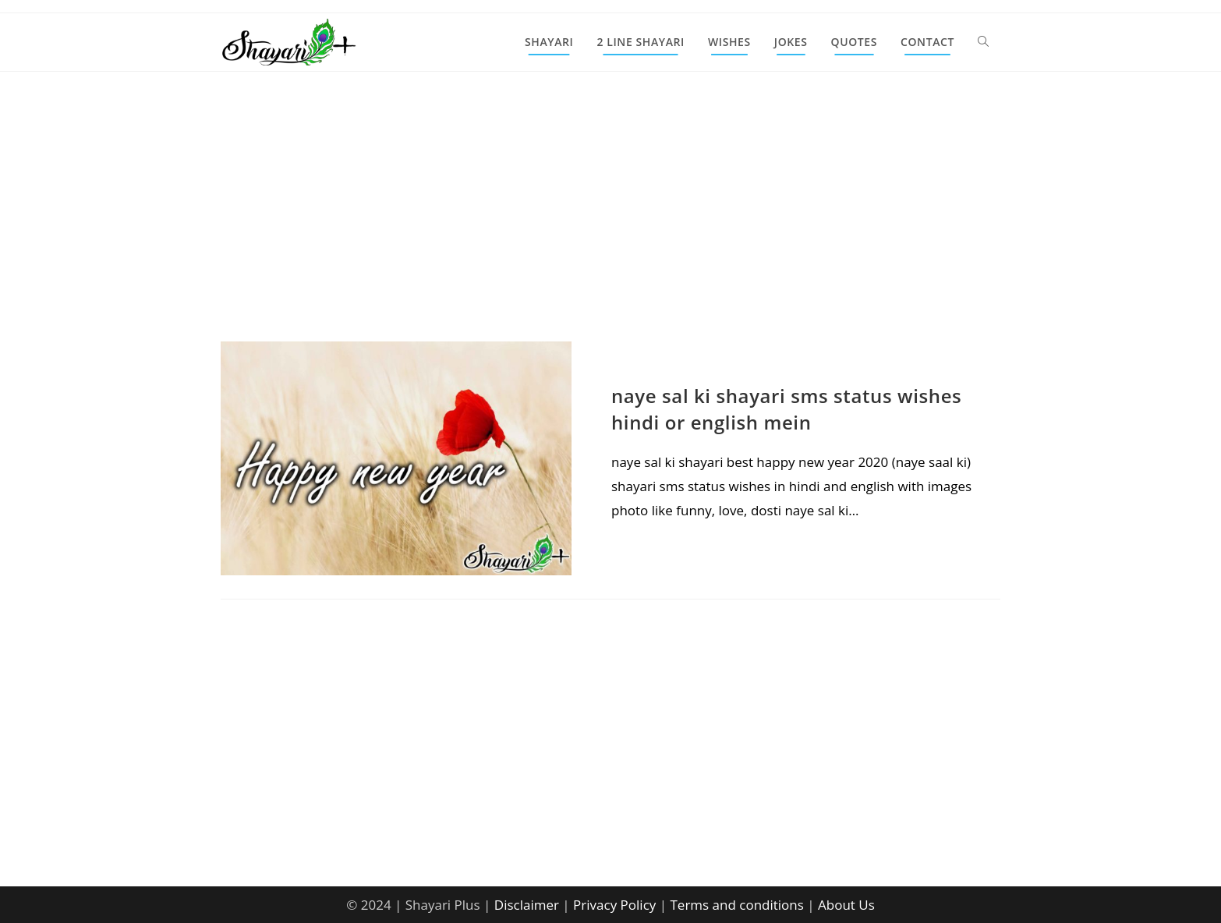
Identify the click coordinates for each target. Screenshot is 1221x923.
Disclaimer (526, 905)
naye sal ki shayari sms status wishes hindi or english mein (786, 409)
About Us (846, 905)
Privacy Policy (614, 905)
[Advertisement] (610, 226)
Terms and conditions (736, 905)
